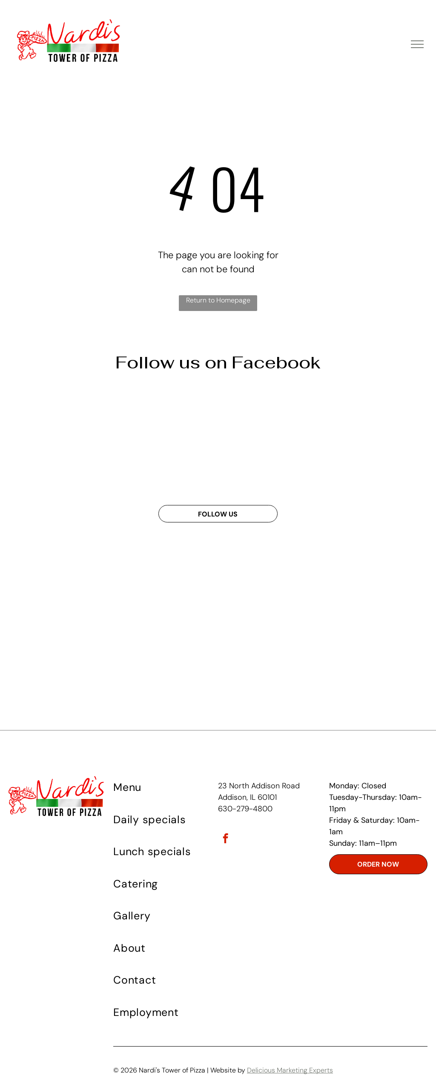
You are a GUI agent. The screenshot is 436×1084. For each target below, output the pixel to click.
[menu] (417, 44)
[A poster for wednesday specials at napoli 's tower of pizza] (169, 440)
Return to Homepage (218, 300)
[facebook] (225, 839)
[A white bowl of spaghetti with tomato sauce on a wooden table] (267, 440)
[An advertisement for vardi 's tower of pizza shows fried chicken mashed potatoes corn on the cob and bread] (70, 440)
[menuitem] (164, 792)
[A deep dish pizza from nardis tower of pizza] (365, 440)
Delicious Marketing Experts (290, 1070)
